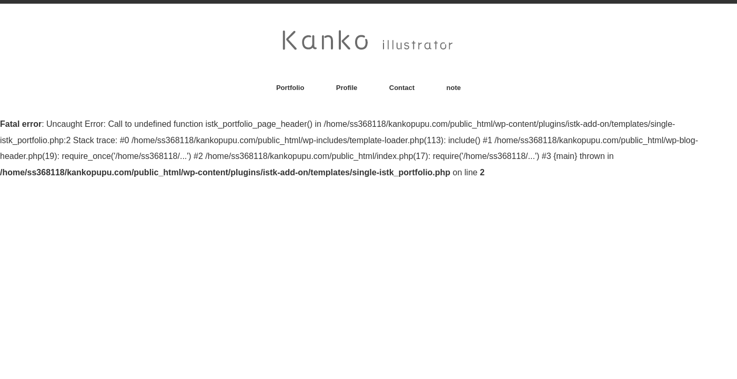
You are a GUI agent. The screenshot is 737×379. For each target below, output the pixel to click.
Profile (346, 88)
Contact (402, 88)
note (454, 88)
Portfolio (290, 88)
